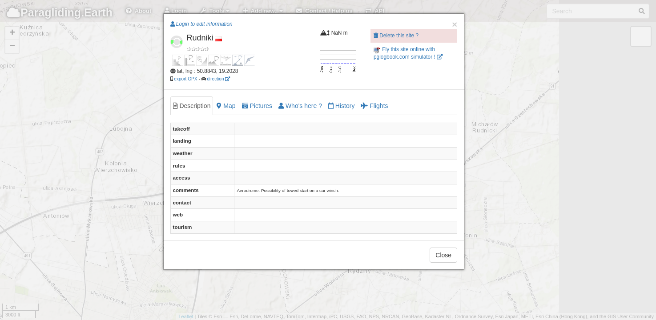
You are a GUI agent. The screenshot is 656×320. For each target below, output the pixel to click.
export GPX (185, 78)
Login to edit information (201, 24)
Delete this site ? (396, 35)
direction (218, 78)
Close (443, 255)
